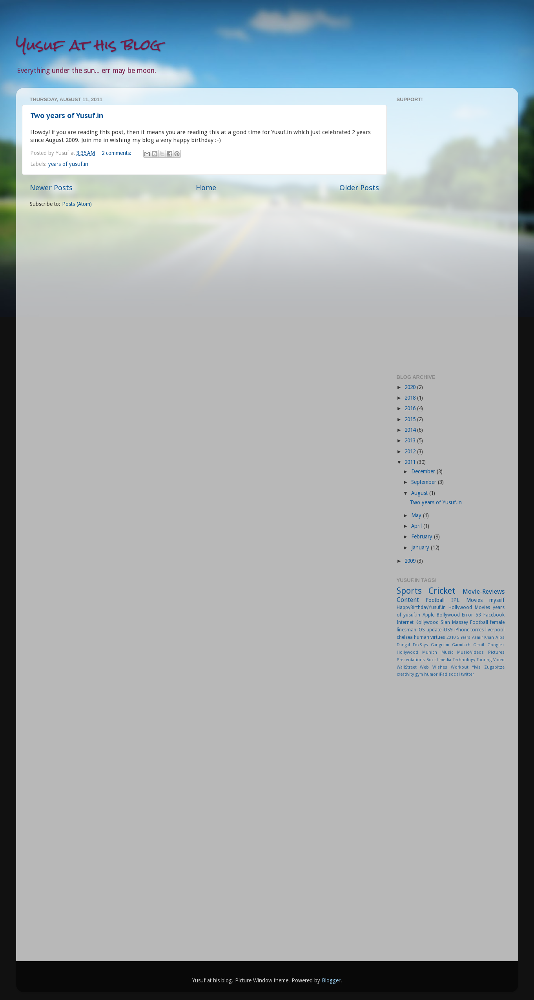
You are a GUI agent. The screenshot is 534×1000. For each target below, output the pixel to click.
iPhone (461, 630)
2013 (411, 440)
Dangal (403, 644)
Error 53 (471, 615)
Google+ (496, 644)
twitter (467, 674)
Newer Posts (51, 187)
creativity (405, 674)
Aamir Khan (483, 637)
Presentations (411, 659)
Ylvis (476, 667)
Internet (405, 622)
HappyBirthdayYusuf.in (421, 607)
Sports (409, 591)
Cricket (442, 591)
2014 (411, 430)
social (454, 674)
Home (206, 187)
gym (419, 674)
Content (408, 600)
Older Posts (359, 187)
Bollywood (448, 615)
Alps (500, 637)
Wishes (439, 667)
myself (497, 600)
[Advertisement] (451, 237)
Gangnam (440, 644)
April (417, 526)
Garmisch (461, 644)
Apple (428, 615)
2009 (411, 561)
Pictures (496, 652)
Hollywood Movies (469, 607)
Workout (459, 667)
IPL (455, 600)
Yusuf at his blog (88, 45)
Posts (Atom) (77, 204)
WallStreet (407, 667)
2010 (451, 637)
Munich (429, 652)
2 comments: (117, 153)
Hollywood (407, 652)
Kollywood (427, 622)
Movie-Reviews (484, 591)
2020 (411, 387)
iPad (443, 674)
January (421, 547)
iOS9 (448, 630)
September (424, 482)
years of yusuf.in (68, 164)
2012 (411, 451)
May (417, 515)
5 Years (463, 637)
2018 (411, 398)
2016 (411, 408)
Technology (464, 659)
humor (430, 674)
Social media (438, 659)
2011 (411, 462)
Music (447, 652)
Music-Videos (470, 652)
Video (499, 659)
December (424, 471)
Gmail (478, 644)
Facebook (494, 615)
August (420, 493)
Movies (474, 600)
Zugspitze (494, 667)
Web (424, 667)
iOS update (429, 630)
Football (435, 600)
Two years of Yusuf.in (66, 115)
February (422, 536)
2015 (411, 419)
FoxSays (420, 644)
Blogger (331, 980)
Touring (484, 659)
